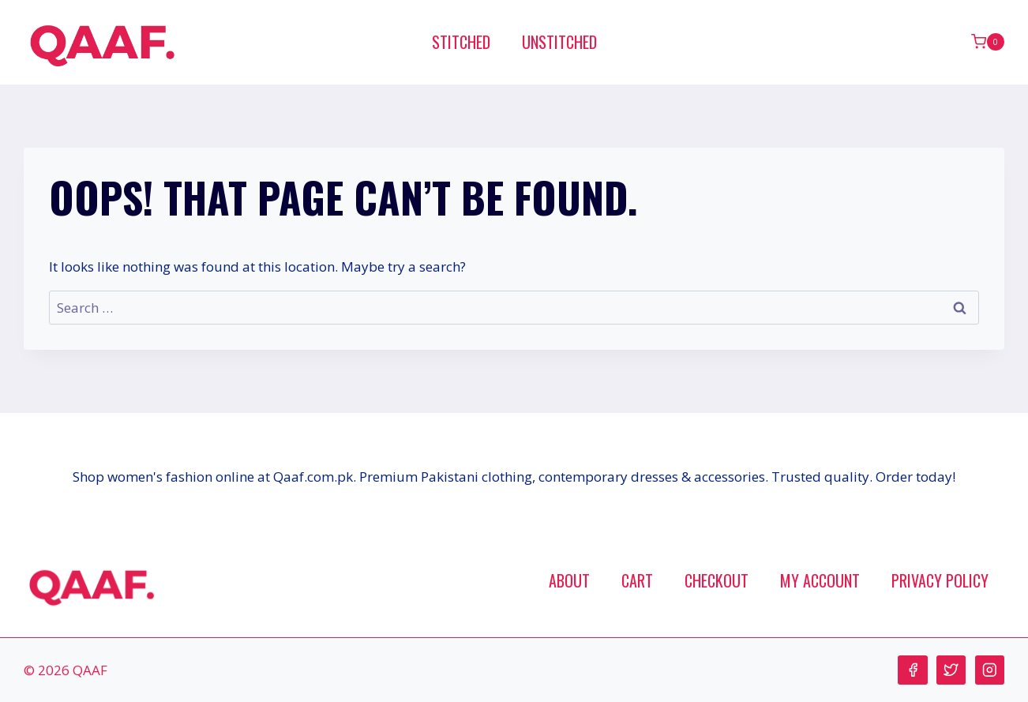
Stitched (461, 42)
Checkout (716, 580)
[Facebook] (912, 670)
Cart (637, 580)
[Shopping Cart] (987, 42)
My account (820, 580)
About (569, 580)
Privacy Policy (940, 580)
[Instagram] (989, 670)
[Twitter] (951, 670)
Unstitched (559, 42)
